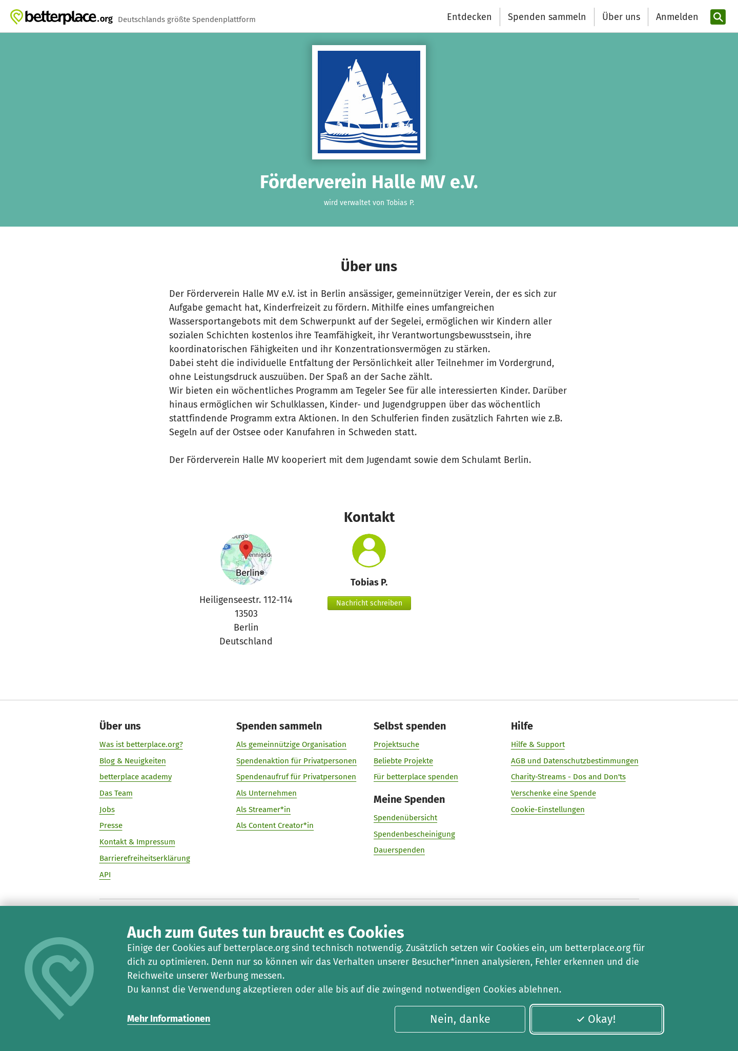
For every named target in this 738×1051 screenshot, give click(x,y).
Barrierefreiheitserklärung (144, 858)
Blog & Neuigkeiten (132, 760)
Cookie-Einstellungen (548, 809)
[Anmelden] (676, 17)
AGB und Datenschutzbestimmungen (575, 760)
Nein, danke (460, 1019)
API (105, 874)
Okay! (596, 1019)
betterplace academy (135, 777)
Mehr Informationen (168, 1018)
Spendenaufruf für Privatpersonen (296, 777)
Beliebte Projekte (403, 760)
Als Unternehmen (266, 793)
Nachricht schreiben (369, 603)
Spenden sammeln (547, 17)
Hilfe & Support (538, 744)
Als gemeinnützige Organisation (291, 744)
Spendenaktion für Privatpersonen (296, 760)
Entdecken (469, 17)
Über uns (621, 17)
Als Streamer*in (263, 809)
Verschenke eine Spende (553, 793)
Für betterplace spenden (416, 777)
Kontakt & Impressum (137, 841)
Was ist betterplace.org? (141, 744)
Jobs (107, 809)
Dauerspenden (399, 850)
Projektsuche (396, 744)
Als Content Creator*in (275, 826)
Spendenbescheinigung (414, 834)
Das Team (116, 793)
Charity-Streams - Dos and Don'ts (568, 777)
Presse (110, 826)
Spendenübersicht (405, 817)
